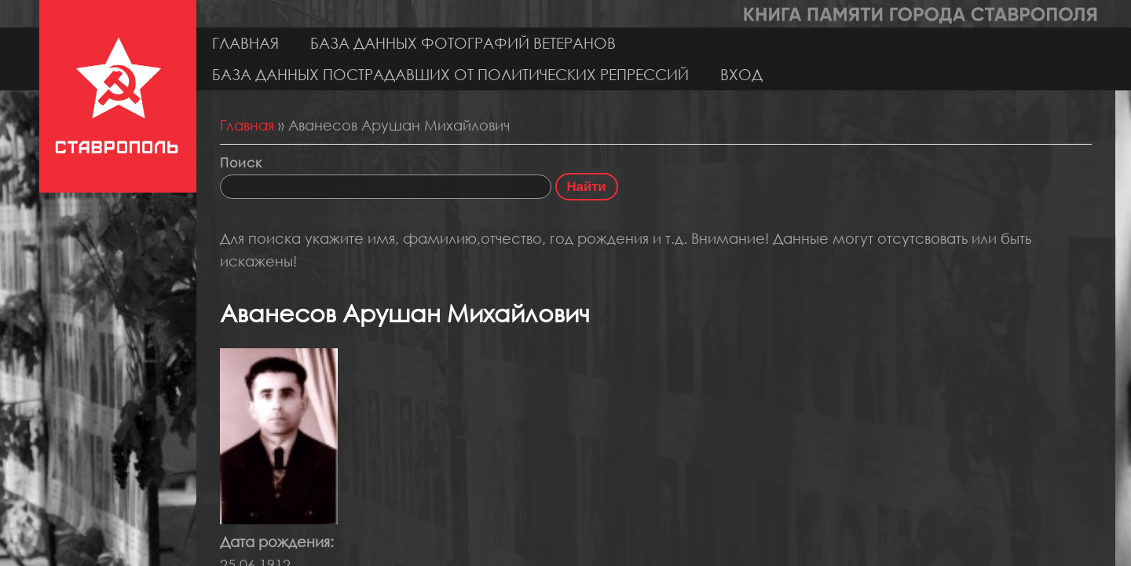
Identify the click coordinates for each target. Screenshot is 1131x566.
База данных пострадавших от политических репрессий (450, 74)
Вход (741, 74)
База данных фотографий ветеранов (463, 43)
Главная (245, 43)
